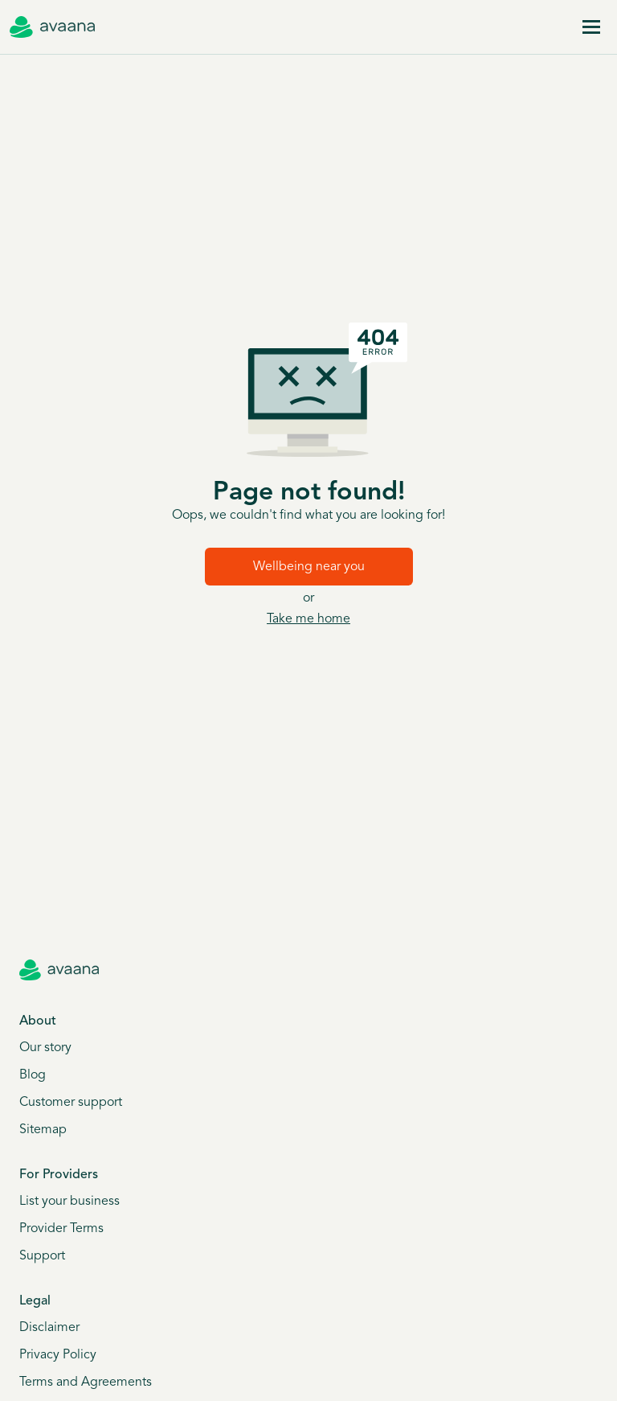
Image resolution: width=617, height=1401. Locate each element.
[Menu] (591, 27)
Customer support (70, 1102)
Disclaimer (49, 1327)
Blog (32, 1075)
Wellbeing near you (309, 567)
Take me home (308, 619)
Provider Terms (61, 1228)
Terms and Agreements (85, 1382)
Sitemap (43, 1130)
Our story (45, 1048)
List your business (69, 1201)
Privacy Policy (57, 1355)
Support (42, 1256)
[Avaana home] (52, 27)
